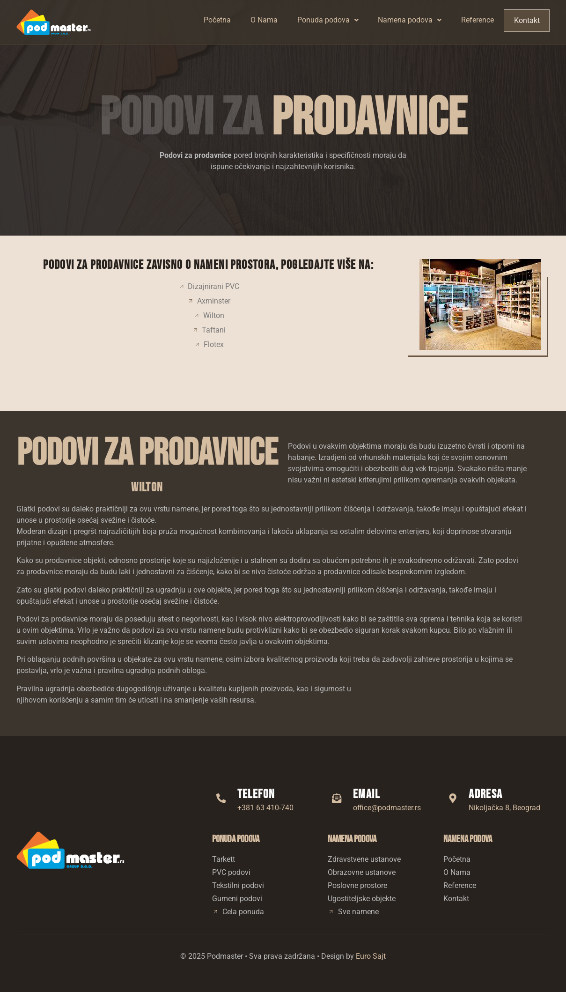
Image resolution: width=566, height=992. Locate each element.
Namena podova (410, 19)
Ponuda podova (328, 19)
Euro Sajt (371, 956)
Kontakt (527, 20)
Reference (478, 19)
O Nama (264, 19)
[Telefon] (222, 798)
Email (367, 794)
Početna (217, 19)
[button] (328, 20)
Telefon (258, 794)
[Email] (337, 798)
